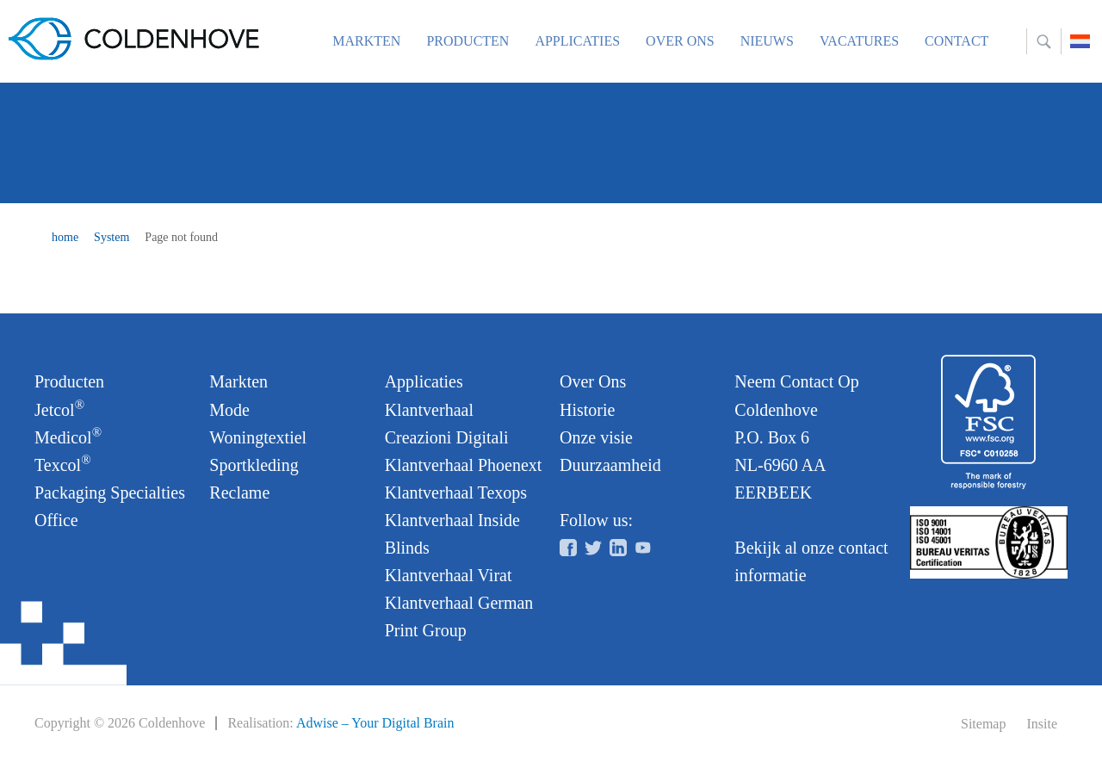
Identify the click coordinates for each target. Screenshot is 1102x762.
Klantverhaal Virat (448, 575)
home (65, 237)
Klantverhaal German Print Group (459, 616)
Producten (467, 41)
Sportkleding (253, 464)
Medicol (68, 436)
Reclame (239, 492)
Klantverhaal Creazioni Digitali (447, 423)
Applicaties (577, 41)
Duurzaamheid (610, 464)
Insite (1041, 723)
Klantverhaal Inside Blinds (452, 534)
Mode (229, 409)
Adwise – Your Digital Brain (375, 723)
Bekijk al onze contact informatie (811, 561)
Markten (366, 41)
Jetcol (59, 408)
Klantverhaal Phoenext (463, 464)
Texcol (62, 463)
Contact (956, 41)
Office (56, 520)
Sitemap (983, 723)
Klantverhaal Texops (456, 492)
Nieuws (767, 41)
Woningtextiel (257, 437)
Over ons (680, 41)
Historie (587, 409)
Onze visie (596, 437)
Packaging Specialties (109, 492)
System (111, 237)
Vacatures (859, 41)
